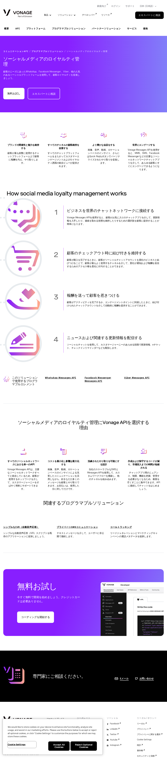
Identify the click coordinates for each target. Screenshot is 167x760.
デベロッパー (88, 15)
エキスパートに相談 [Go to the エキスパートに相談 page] (149, 15)
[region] (53, 737)
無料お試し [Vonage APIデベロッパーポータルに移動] (13, 93)
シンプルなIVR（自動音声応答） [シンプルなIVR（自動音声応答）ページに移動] (21, 527)
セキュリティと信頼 (146, 756)
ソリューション (65, 15)
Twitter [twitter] (113, 734)
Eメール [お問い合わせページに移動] (124, 678)
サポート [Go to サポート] (129, 6)
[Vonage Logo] (17, 13)
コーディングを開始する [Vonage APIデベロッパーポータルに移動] (35, 617)
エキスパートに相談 (44, 93)
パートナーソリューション (106, 28)
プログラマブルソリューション (69, 28)
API (17, 28)
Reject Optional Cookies (83, 746)
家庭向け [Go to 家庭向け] (101, 6)
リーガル (141, 724)
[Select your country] (147, 6)
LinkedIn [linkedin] (114, 729)
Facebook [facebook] (114, 724)
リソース (105, 15)
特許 (139, 745)
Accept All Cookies (59, 746)
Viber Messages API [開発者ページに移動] (137, 377)
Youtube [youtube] (113, 740)
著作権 (140, 750)
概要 (6, 28)
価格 (145, 28)
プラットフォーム (36, 28)
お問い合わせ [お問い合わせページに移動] (146, 678)
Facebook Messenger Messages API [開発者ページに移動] (98, 379)
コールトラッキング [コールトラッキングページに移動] (121, 527)
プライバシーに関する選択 (148, 734)
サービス (132, 28)
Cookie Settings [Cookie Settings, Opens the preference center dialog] (16, 744)
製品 (46, 15)
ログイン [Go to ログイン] (115, 6)
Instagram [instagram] (114, 745)
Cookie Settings (144, 739)
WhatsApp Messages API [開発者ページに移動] (60, 377)
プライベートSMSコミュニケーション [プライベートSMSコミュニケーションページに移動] (77, 527)
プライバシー (143, 729)
